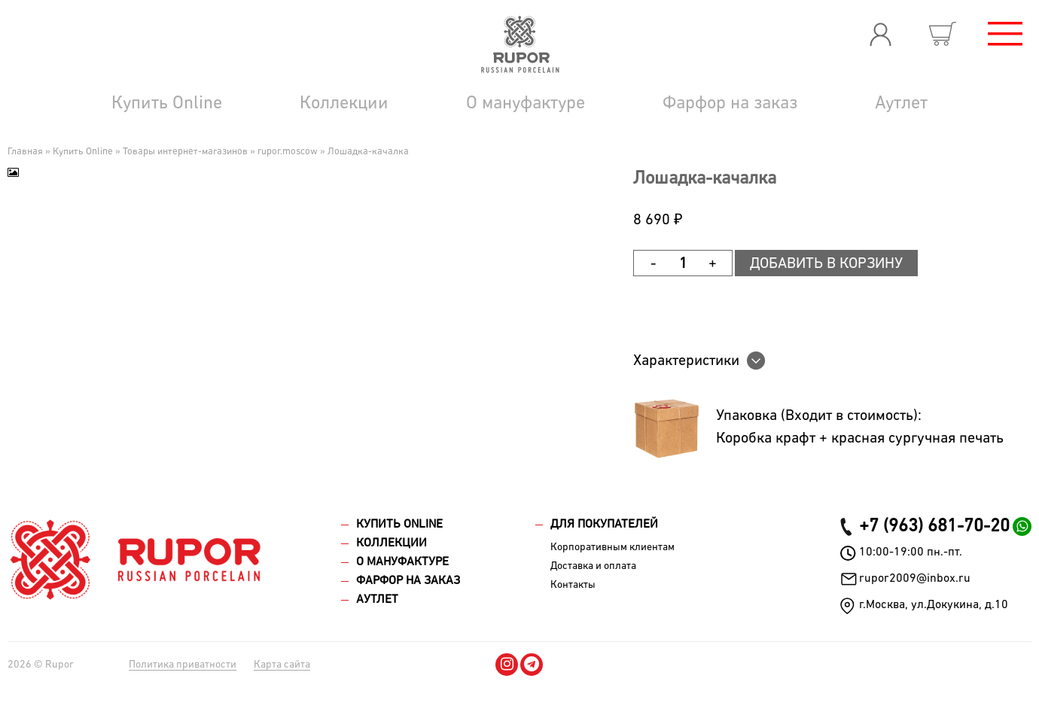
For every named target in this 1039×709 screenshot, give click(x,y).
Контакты (573, 585)
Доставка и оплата (593, 566)
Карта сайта (282, 664)
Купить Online (166, 103)
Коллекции (344, 103)
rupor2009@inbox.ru (914, 579)
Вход (880, 34)
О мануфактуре (525, 103)
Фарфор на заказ (730, 103)
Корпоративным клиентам (612, 547)
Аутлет (901, 103)
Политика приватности (182, 664)
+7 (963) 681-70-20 (934, 526)
